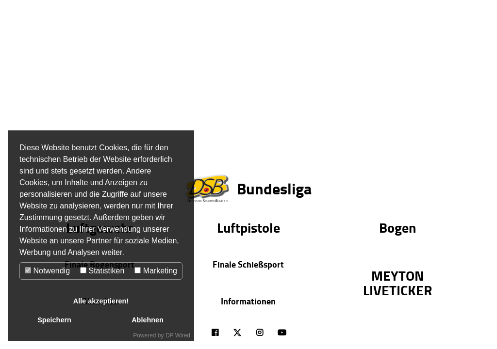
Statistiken (102, 271)
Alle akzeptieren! (101, 301)
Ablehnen (148, 320)
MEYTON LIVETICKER (397, 283)
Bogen (397, 227)
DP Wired (178, 335)
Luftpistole (248, 227)
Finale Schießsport (248, 264)
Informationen (248, 301)
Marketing (155, 271)
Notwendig (47, 271)
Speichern (54, 320)
